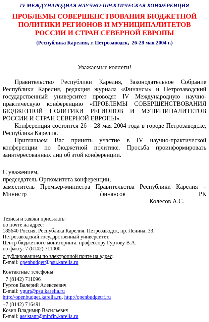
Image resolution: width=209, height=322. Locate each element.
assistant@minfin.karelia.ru (49, 316)
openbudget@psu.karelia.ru (49, 262)
